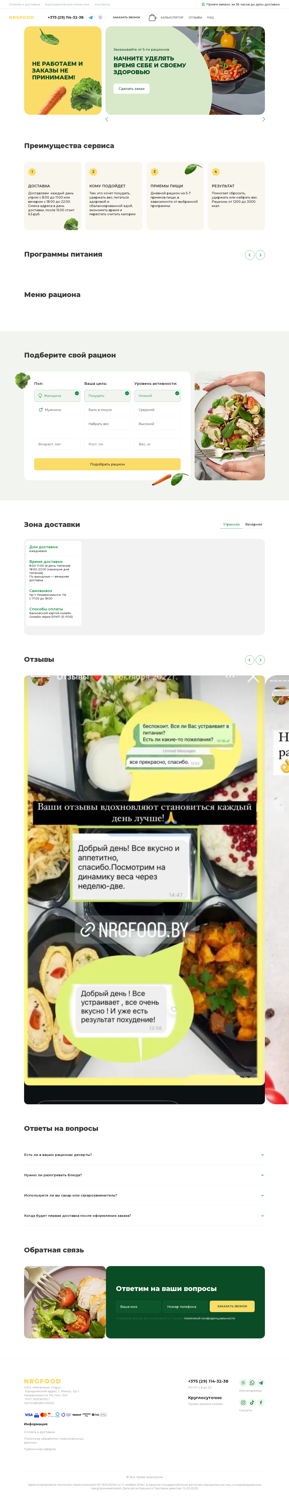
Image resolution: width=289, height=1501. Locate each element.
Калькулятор (55, 19)
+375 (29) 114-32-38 (186, 18)
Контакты (102, 4)
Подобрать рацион (107, 467)
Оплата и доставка (24, 4)
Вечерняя (253, 527)
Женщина (49, 398)
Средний (147, 413)
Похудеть (96, 399)
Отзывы (78, 19)
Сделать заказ (131, 91)
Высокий (146, 427)
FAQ (93, 19)
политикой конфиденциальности (209, 1321)
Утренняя (231, 527)
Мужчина (49, 413)
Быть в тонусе (100, 413)
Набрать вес (99, 427)
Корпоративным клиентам (67, 4)
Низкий (145, 399)
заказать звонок (247, 18)
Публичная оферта (40, 1452)
